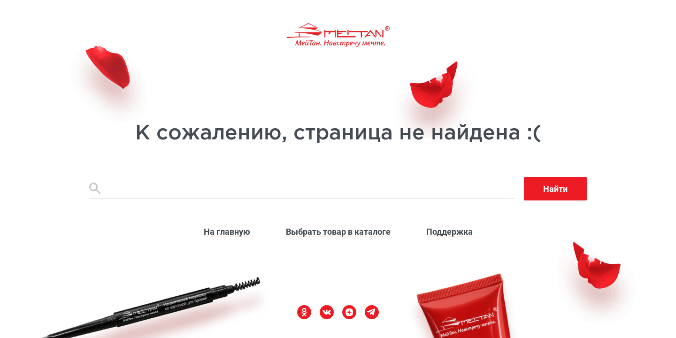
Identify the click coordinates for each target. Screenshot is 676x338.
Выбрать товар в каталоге (338, 232)
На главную (227, 232)
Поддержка (449, 232)
